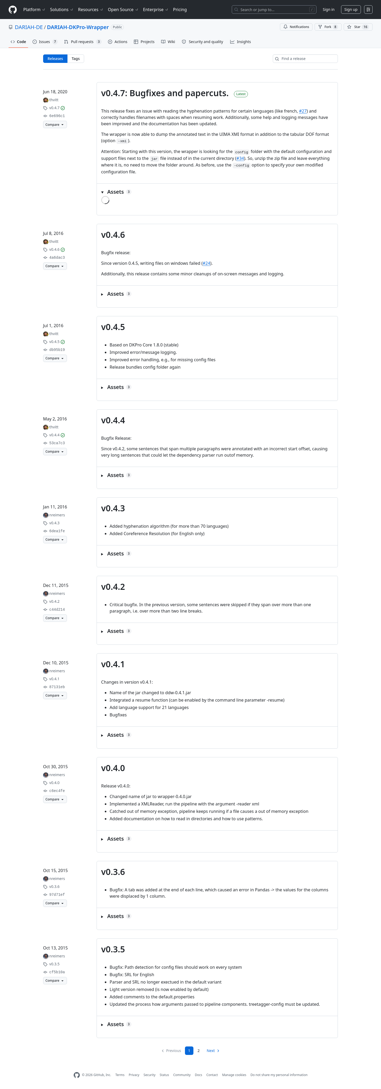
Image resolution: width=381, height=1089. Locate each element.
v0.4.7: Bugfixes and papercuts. (165, 93)
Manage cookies (234, 1075)
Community (182, 1075)
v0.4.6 (113, 234)
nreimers (57, 514)
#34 (240, 158)
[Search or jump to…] (274, 9)
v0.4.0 (113, 767)
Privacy (134, 1075)
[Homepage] (12, 9)
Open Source (123, 9)
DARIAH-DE (29, 27)
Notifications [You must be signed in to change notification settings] (296, 27)
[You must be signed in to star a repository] (358, 27)
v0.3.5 (113, 949)
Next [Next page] (211, 1050)
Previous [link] (173, 1050)
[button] (217, 192)
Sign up (350, 9)
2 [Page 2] (199, 1050)
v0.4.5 (113, 326)
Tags (76, 58)
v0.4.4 (113, 420)
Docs (198, 1075)
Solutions (62, 9)
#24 (206, 263)
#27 (303, 111)
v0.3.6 (113, 871)
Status (164, 1075)
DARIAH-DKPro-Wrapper (78, 27)
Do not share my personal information (279, 1075)
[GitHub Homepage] (77, 1075)
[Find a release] (305, 58)
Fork (328, 27)
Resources (91, 9)
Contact (212, 1075)
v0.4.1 (113, 664)
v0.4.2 (113, 586)
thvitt (53, 99)
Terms (120, 1075)
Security (150, 1075)
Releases (55, 58)
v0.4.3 (113, 508)
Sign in (328, 9)
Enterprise (156, 9)
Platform (34, 9)
